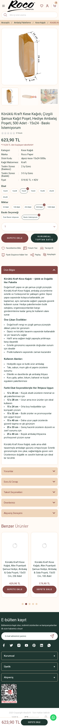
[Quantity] (29, 226)
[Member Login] (47, 6)
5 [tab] (36, 604)
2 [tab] (26, 604)
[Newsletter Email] (29, 636)
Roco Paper (27, 154)
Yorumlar (8, 471)
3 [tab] (30, 604)
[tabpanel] (15, 566)
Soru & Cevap (11, 481)
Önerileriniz (9, 502)
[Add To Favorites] (11, 248)
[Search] (29, 15)
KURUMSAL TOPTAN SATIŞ (44, 238)
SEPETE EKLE (14, 238)
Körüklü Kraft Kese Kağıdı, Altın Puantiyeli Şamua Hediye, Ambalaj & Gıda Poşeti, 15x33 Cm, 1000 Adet (15, 569)
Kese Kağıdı (27, 150)
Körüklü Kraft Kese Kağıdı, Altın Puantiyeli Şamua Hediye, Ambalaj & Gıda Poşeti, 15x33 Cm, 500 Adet (44, 569)
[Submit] (52, 636)
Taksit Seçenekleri (13, 492)
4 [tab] (33, 604)
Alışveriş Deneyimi (13, 513)
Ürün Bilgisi (9, 270)
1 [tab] (23, 604)
